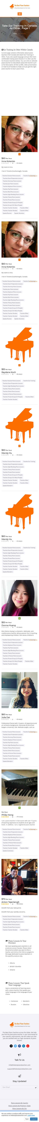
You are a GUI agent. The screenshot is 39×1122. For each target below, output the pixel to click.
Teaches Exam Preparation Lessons (13, 178)
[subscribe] (36, 1087)
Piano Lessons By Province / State (19, 1106)
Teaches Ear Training (29, 175)
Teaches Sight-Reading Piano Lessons (13, 194)
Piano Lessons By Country (19, 1103)
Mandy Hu (6, 453)
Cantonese (14, 1001)
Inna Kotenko (8, 161)
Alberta (12, 963)
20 (13, 904)
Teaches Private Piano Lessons (11, 200)
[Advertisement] (19, 91)
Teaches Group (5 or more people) (12, 205)
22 (13, 817)
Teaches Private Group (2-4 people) (12, 202)
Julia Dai (5, 717)
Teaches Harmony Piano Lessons (12, 181)
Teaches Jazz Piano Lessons (10, 184)
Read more (33, 176)
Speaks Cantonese (8, 851)
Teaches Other (24, 208)
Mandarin (26, 1001)
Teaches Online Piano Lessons (11, 391)
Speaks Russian (7, 213)
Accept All (33, 1119)
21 (13, 719)
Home (15, 33)
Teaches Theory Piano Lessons (11, 197)
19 (13, 163)
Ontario (12, 970)
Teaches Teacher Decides (10, 208)
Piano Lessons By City (19, 1108)
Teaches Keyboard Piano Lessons (12, 186)
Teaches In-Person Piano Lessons (12, 394)
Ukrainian (26, 1004)
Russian (13, 1004)
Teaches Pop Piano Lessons (10, 189)
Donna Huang (8, 625)
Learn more (31, 1115)
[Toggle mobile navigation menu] (20, 14)
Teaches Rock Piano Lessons (11, 192)
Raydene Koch (8, 372)
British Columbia (15, 966)
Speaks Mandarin (8, 485)
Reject (27, 1119)
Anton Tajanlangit (10, 902)
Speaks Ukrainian (19, 213)
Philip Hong (7, 815)
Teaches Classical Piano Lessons (11, 175)
